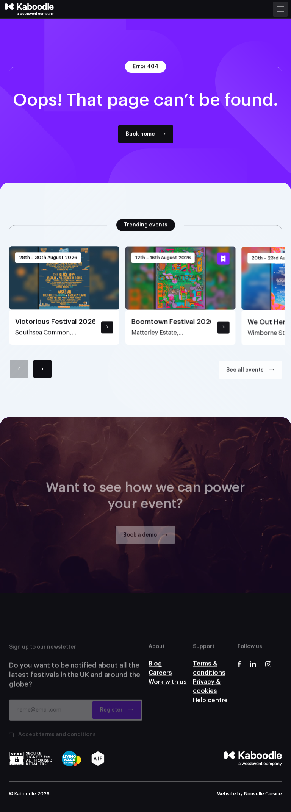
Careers (160, 679)
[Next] (42, 372)
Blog (155, 668)
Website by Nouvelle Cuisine (249, 794)
